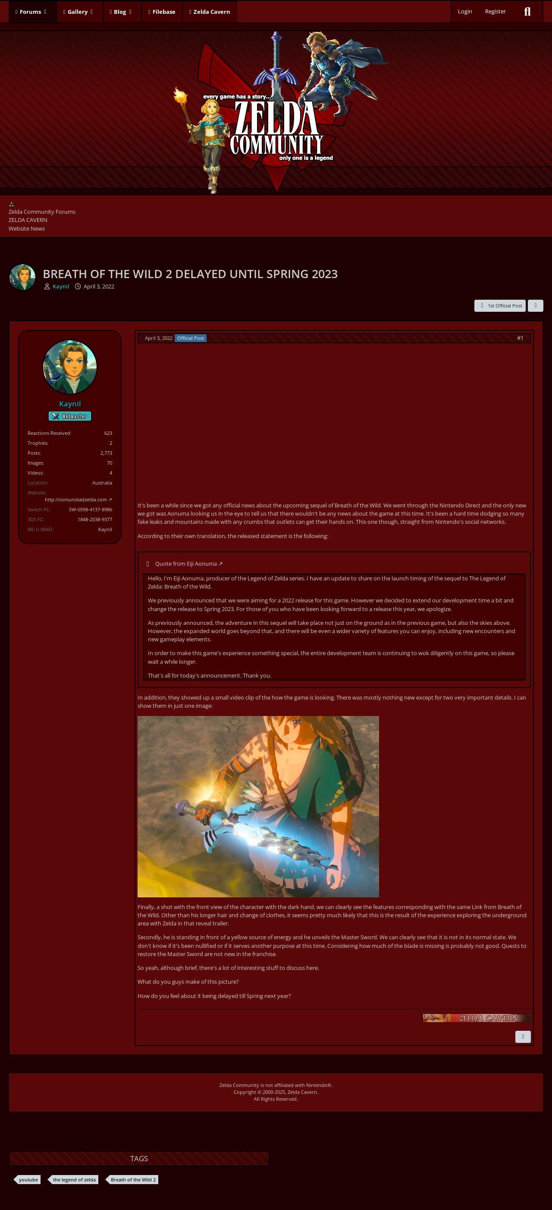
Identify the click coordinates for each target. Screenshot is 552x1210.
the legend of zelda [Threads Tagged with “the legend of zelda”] (74, 1179)
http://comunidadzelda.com (76, 499)
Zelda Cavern (302, 1092)
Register (495, 11)
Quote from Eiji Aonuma (186, 563)
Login (465, 11)
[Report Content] (523, 1037)
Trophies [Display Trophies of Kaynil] (37, 443)
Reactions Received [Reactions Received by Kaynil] (49, 433)
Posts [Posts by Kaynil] (34, 453)
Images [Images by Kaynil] (35, 462)
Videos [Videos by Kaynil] (35, 472)
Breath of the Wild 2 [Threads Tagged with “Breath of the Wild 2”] (133, 1179)
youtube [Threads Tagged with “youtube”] (28, 1179)
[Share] (535, 306)
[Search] (527, 11)
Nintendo (316, 1085)
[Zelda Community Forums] (276, 110)
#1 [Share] (520, 338)
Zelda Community (239, 1085)
